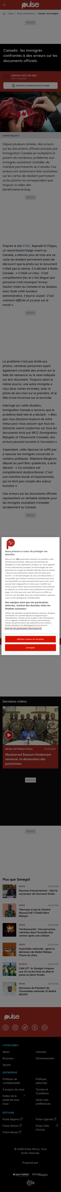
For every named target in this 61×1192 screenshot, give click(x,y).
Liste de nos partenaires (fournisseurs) (23, 628)
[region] (30, 596)
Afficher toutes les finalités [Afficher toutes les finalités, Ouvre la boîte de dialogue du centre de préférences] (30, 639)
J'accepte (30, 647)
